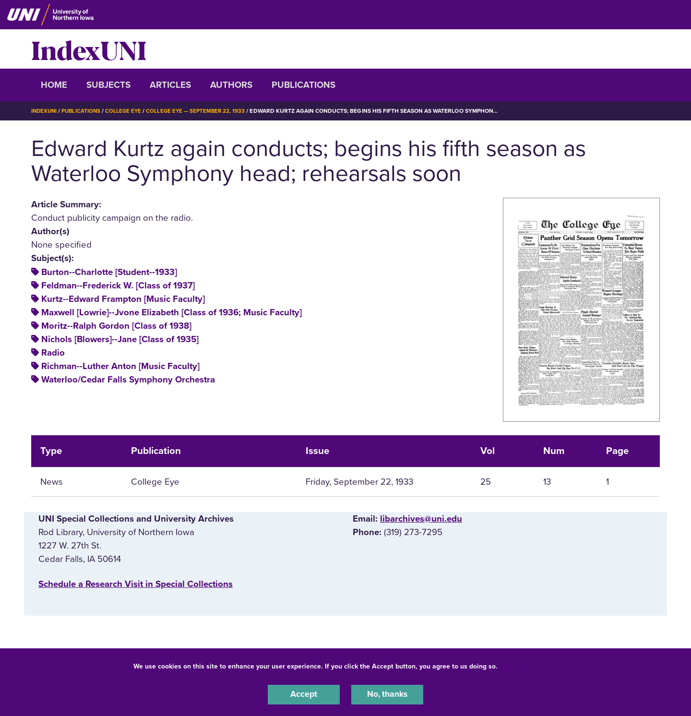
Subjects (108, 85)
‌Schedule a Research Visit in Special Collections (135, 584)
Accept (304, 694)
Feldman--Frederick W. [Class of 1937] (118, 285)
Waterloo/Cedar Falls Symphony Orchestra (128, 379)
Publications (303, 85)
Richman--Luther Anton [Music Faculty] (120, 366)
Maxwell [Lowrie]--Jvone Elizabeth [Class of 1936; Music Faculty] (171, 312)
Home (54, 85)
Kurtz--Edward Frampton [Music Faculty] (123, 298)
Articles (170, 85)
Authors (231, 85)
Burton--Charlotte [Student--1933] (109, 271)
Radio (53, 352)
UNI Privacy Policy (529, 665)
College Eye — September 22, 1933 (200, 110)
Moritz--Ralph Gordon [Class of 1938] (116, 326)
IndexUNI (88, 49)
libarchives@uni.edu (421, 518)
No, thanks (387, 694)
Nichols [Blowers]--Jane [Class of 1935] (120, 339)
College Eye (126, 110)
